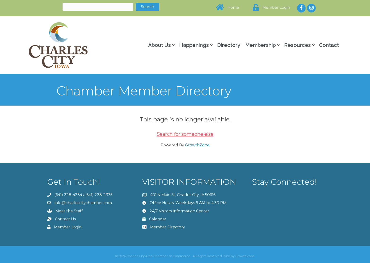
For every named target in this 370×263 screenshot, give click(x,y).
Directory (228, 45)
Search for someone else (185, 134)
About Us (159, 45)
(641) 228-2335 (99, 195)
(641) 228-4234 (68, 195)
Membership (260, 45)
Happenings (194, 45)
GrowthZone (197, 145)
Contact (329, 45)
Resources (297, 45)
